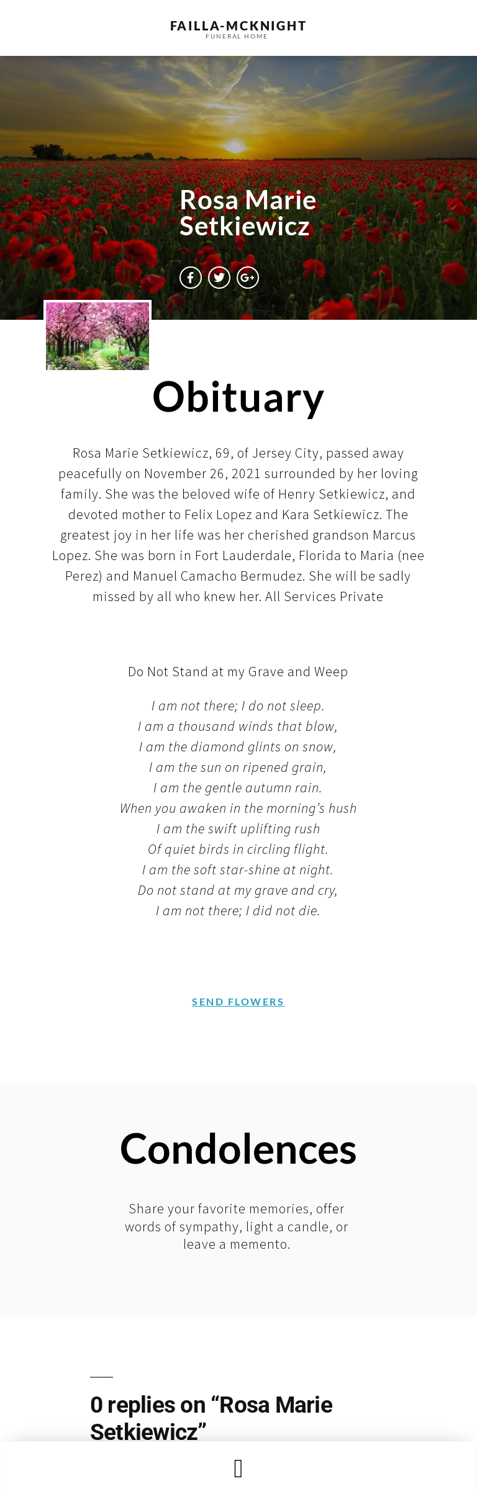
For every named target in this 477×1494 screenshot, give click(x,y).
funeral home (237, 36)
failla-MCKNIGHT (238, 25)
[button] (238, 1468)
